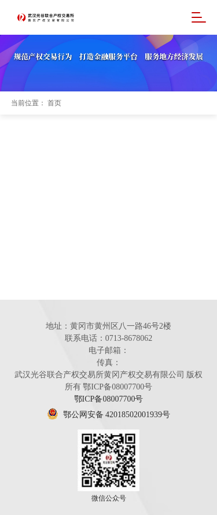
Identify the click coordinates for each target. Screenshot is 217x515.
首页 (54, 103)
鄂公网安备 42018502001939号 (108, 414)
